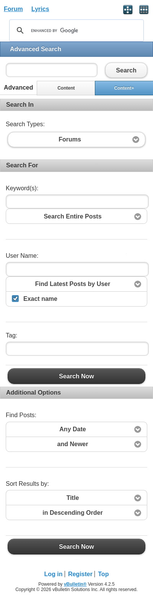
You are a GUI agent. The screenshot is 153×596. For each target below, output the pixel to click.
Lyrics (40, 9)
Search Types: (25, 124)
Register (80, 574)
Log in (53, 574)
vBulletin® (75, 584)
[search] (75, 30)
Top (103, 574)
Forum (13, 9)
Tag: (11, 335)
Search (126, 70)
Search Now (76, 376)
